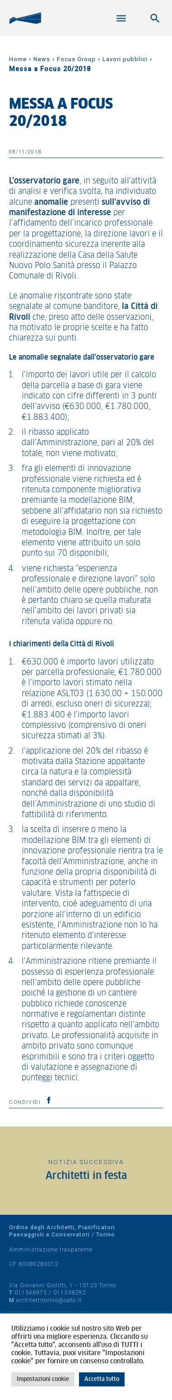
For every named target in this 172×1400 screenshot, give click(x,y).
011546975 (30, 1292)
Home (18, 59)
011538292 (69, 1292)
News (41, 59)
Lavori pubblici (125, 59)
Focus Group (76, 59)
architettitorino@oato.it (49, 1300)
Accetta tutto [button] (101, 1379)
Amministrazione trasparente (51, 1249)
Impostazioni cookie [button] (43, 1379)
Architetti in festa (86, 1176)
